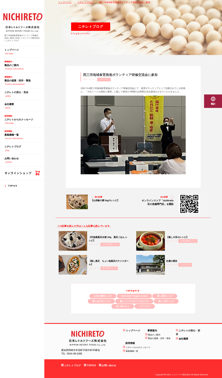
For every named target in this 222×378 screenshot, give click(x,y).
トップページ (64, 2)
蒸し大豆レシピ (166, 301)
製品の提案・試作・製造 (159, 338)
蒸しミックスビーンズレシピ (134, 301)
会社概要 (183, 338)
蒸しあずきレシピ (101, 301)
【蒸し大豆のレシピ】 (177, 237)
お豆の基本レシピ (110, 244)
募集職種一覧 (132, 351)
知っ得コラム (122, 306)
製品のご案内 (154, 335)
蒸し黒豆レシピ (109, 268)
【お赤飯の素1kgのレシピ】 (105, 200)
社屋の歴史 (171, 261)
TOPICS (12, 185)
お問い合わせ (109, 365)
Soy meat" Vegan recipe (134, 296)
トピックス (104, 79)
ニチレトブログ (85, 2)
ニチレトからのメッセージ (138, 347)
